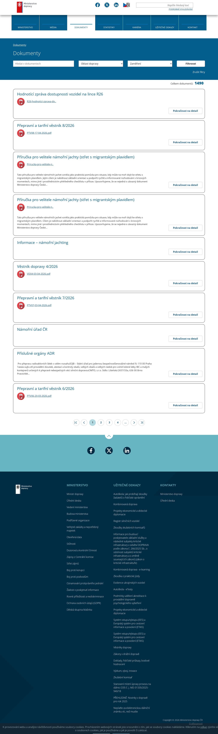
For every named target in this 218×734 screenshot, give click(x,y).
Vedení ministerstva (77, 507)
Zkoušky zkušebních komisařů (129, 527)
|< (76, 422)
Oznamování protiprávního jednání (85, 583)
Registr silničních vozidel (126, 521)
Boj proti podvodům (77, 576)
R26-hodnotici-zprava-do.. (41, 101)
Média (53, 27)
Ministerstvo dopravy (26, 7)
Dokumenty (81, 27)
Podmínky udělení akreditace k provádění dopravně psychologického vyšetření (129, 599)
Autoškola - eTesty (123, 589)
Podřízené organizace (78, 520)
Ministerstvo (25, 27)
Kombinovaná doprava (125, 504)
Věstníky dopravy (122, 647)
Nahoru (109, 437)
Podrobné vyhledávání (181, 9)
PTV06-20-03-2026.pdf (39, 396)
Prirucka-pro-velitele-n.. (40, 164)
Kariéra (137, 27)
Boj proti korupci (76, 570)
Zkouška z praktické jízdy (126, 576)
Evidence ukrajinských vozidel (129, 582)
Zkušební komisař (122, 677)
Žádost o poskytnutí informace (83, 590)
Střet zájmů (73, 563)
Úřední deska (74, 500)
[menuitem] (25, 22)
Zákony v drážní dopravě (126, 654)
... (125, 422)
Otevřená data (74, 537)
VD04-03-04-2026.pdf (38, 273)
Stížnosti (71, 543)
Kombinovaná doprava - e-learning (131, 569)
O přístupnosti (196, 723)
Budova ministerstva (77, 513)
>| (141, 422)
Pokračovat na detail (185, 110)
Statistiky (109, 27)
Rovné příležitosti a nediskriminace (85, 596)
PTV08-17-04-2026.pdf (39, 133)
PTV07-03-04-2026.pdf (39, 305)
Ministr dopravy (75, 494)
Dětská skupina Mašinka (79, 609)
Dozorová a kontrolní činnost (82, 550)
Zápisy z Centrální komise (80, 557)
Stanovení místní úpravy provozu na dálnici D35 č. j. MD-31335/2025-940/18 (132, 687)
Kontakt (192, 27)
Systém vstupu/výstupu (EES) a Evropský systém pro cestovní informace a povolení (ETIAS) (129, 623)
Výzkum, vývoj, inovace (125, 670)
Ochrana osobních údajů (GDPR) (84, 603)
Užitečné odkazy (164, 27)
